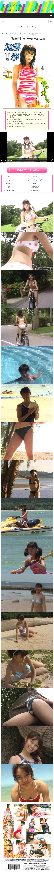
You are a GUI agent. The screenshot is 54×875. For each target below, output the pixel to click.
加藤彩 (35, 176)
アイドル (19, 27)
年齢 (27, 27)
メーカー (34, 27)
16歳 (23, 127)
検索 (51, 21)
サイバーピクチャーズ (35, 180)
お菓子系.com (12, 6)
